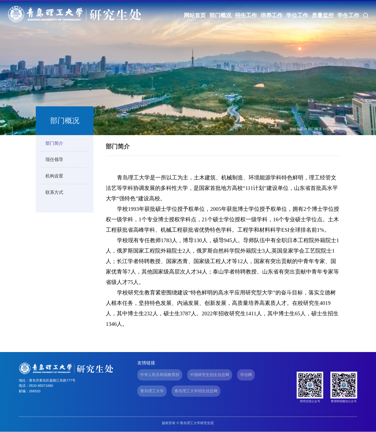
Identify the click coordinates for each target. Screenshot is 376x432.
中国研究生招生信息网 (209, 374)
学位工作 (297, 15)
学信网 (246, 374)
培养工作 (272, 15)
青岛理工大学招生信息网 (196, 391)
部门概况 (220, 15)
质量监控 (323, 15)
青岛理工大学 (152, 391)
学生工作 (348, 15)
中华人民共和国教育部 (159, 374)
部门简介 (333, 129)
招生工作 (246, 15)
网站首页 (195, 15)
